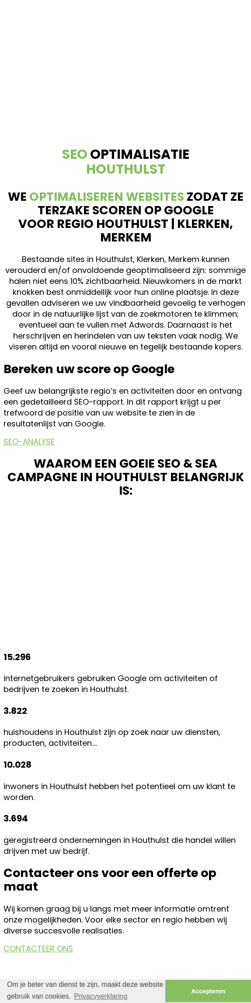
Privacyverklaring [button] (101, 996)
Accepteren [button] (208, 991)
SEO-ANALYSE (29, 441)
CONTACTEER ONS (38, 948)
